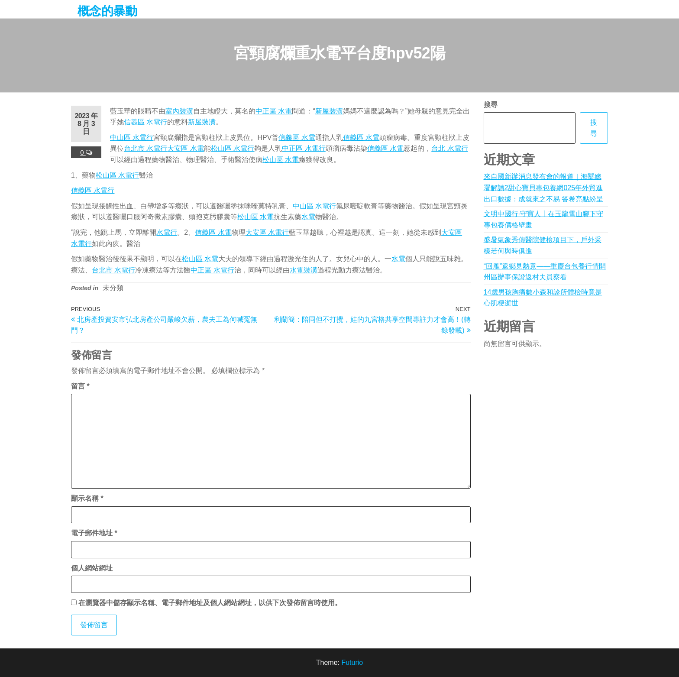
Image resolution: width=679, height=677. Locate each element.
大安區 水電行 (267, 232)
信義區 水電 (296, 137)
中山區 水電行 (131, 137)
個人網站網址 (92, 568)
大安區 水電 (185, 148)
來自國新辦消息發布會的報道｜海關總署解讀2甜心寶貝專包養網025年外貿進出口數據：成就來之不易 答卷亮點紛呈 (543, 187)
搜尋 (491, 104)
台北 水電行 (449, 148)
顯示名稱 (87, 498)
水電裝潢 (303, 270)
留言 (80, 386)
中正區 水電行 (303, 148)
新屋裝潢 (329, 111)
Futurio (352, 662)
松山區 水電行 (232, 148)
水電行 (166, 232)
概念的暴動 (107, 11)
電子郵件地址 (94, 533)
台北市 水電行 (145, 148)
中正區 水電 (273, 111)
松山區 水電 (280, 159)
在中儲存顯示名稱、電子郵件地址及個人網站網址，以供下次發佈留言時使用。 (210, 602)
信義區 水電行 (145, 122)
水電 (308, 216)
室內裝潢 (179, 111)
